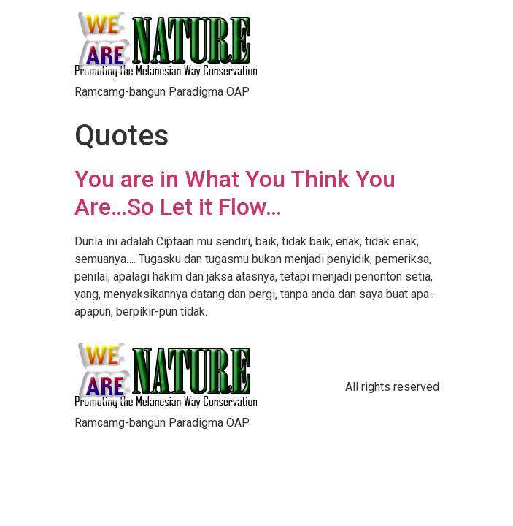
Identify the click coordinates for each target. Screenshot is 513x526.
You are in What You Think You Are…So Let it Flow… (235, 193)
